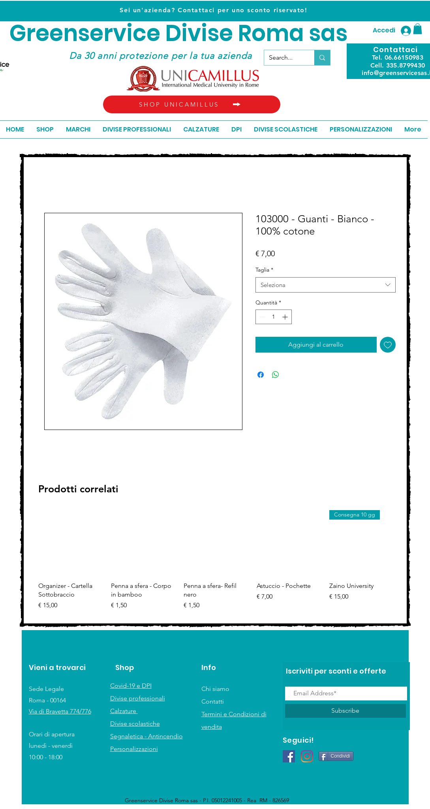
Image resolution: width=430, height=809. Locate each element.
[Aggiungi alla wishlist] (388, 345)
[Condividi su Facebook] (260, 374)
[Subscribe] (345, 711)
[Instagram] (307, 756)
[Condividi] (336, 756)
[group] (216, 564)
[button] (417, 28)
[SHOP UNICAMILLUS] (191, 104)
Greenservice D (95, 33)
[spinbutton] (274, 317)
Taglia (264, 269)
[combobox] (325, 285)
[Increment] (286, 317)
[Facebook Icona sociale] (289, 756)
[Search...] (283, 57)
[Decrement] (262, 317)
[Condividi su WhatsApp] (275, 374)
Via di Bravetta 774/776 (60, 711)
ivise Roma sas (264, 33)
